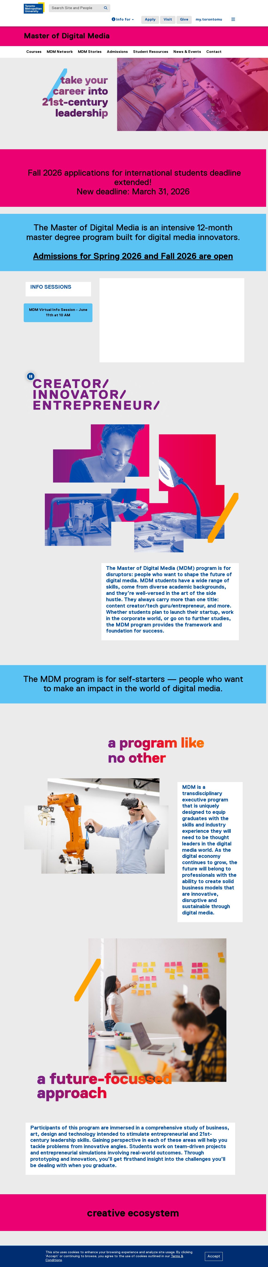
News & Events (187, 52)
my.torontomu (209, 20)
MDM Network (60, 52)
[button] (122, 20)
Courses (34, 52)
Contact (214, 52)
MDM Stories (90, 52)
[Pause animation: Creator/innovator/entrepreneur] (31, 376)
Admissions (117, 52)
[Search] (105, 8)
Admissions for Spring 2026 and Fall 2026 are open (134, 256)
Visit (168, 20)
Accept (213, 1256)
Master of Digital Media (67, 36)
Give (184, 20)
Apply (150, 20)
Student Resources (150, 52)
